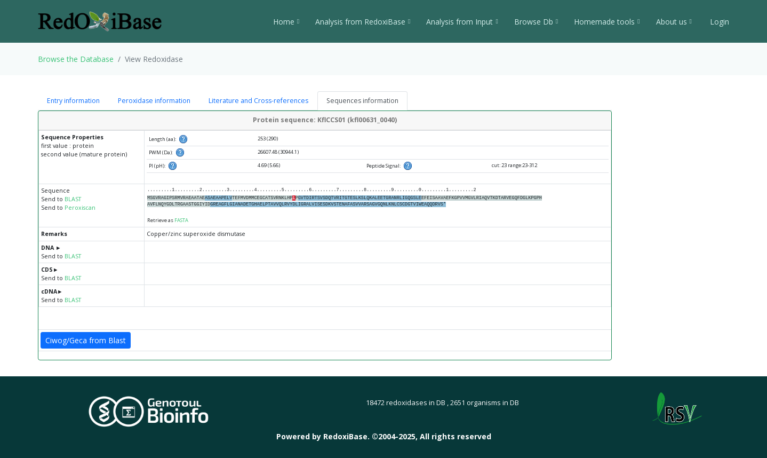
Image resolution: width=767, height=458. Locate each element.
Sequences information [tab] (362, 100)
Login (718, 22)
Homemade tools (607, 22)
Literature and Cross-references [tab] (258, 100)
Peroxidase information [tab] (154, 100)
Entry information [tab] (73, 100)
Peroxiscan (80, 207)
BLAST (73, 199)
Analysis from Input (462, 22)
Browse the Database (76, 59)
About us (674, 22)
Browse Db (536, 22)
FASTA (181, 220)
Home (286, 22)
